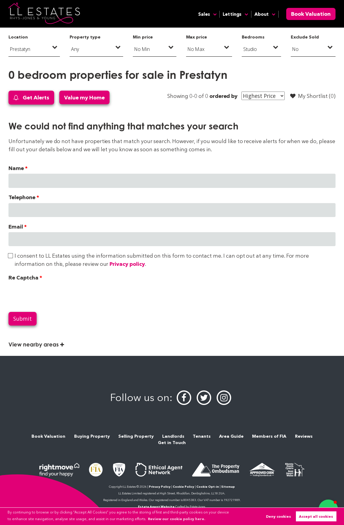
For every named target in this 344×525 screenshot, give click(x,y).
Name (16, 168)
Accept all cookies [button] (316, 516)
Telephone (21, 197)
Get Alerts (31, 98)
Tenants (202, 436)
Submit (22, 318)
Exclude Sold (305, 37)
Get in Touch (172, 442)
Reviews (304, 436)
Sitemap (228, 486)
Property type (85, 37)
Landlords (173, 436)
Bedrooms (253, 37)
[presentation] (54, 295)
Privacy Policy (160, 486)
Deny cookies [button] (278, 516)
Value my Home (84, 97)
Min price (143, 37)
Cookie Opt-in (207, 486)
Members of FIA (269, 436)
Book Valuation (311, 14)
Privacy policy (127, 264)
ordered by (223, 96)
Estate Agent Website (156, 506)
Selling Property (136, 436)
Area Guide (231, 436)
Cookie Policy (183, 486)
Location (18, 37)
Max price (196, 37)
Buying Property (92, 436)
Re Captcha (23, 277)
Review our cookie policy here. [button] (176, 519)
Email (15, 226)
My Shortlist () (313, 96)
